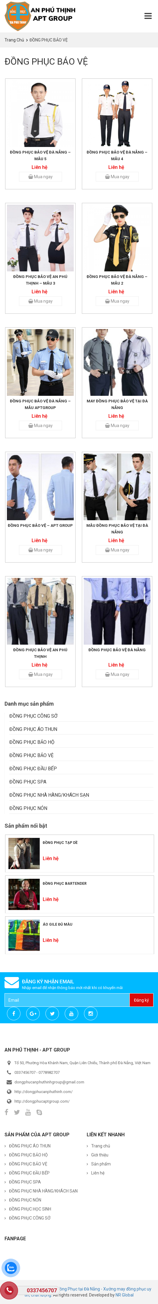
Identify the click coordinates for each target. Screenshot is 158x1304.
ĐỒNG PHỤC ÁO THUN (33, 729)
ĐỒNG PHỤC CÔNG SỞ (33, 716)
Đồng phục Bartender (65, 883)
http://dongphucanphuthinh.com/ (43, 1091)
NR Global (125, 1295)
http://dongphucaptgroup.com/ (42, 1101)
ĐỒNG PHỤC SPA (27, 782)
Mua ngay (40, 176)
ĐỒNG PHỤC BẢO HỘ (31, 742)
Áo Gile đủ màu (57, 924)
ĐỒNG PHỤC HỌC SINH (30, 1209)
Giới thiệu (99, 1155)
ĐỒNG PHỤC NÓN (28, 808)
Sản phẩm (101, 1164)
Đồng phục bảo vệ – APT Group (40, 525)
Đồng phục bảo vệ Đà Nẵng (117, 650)
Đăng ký (141, 1000)
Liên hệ (97, 1173)
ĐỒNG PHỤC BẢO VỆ (31, 755)
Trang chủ (14, 40)
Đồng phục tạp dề (60, 843)
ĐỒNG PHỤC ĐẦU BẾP (33, 768)
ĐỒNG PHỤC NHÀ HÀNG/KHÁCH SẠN (49, 795)
